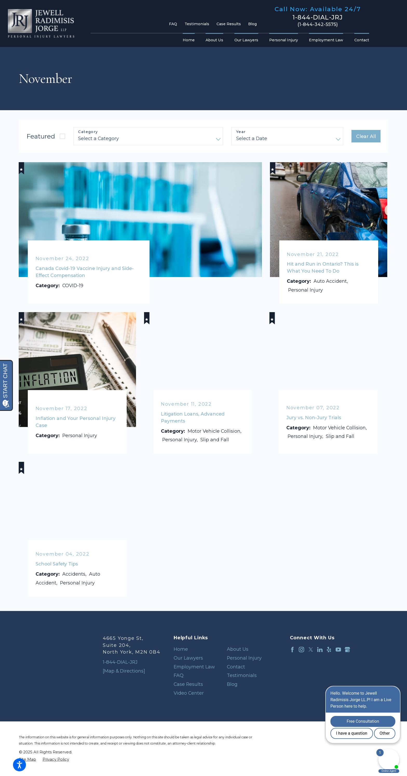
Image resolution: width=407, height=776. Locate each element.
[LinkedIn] (320, 649)
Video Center (189, 693)
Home (181, 649)
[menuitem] (190, 40)
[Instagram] (301, 649)
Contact (236, 666)
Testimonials (197, 24)
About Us (237, 649)
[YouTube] (338, 649)
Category (88, 132)
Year (241, 132)
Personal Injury (244, 658)
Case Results (228, 24)
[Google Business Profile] (347, 649)
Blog (252, 24)
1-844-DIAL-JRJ (318, 17)
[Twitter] (311, 649)
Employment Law (194, 666)
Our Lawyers (188, 658)
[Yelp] (329, 649)
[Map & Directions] (124, 671)
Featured (40, 136)
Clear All (366, 136)
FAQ (173, 24)
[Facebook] (292, 649)
